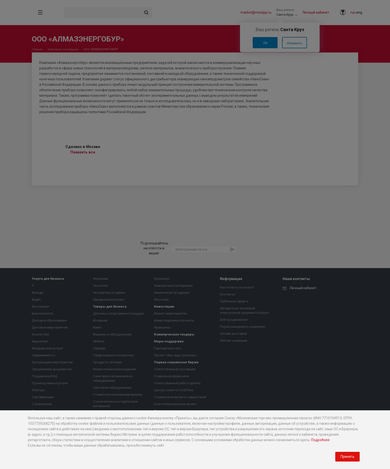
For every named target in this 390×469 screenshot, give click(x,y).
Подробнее (320, 440)
